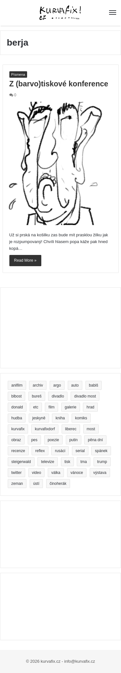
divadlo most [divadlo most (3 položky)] (85, 396)
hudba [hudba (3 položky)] (16, 418)
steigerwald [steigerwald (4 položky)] (21, 461)
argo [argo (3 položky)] (57, 385)
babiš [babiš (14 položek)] (93, 385)
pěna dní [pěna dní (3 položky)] (95, 440)
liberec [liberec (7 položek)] (70, 429)
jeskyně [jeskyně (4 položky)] (38, 418)
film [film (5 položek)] (51, 407)
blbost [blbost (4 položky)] (16, 396)
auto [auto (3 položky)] (75, 385)
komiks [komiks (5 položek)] (81, 418)
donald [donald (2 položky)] (17, 407)
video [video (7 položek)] (36, 472)
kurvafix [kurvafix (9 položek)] (18, 429)
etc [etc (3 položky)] (35, 407)
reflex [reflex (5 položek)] (40, 451)
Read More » (25, 260)
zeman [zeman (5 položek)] (17, 483)
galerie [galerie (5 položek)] (70, 407)
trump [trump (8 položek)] (102, 461)
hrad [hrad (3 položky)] (90, 407)
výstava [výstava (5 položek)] (99, 472)
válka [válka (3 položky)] (55, 472)
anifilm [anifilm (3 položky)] (17, 385)
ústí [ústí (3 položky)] (36, 483)
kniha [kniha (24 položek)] (60, 418)
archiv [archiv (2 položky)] (38, 385)
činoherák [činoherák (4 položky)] (58, 483)
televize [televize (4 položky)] (47, 461)
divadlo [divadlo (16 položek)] (58, 396)
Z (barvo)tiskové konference (58, 84)
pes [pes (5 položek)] (34, 440)
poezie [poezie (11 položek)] (53, 440)
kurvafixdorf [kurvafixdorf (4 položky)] (45, 429)
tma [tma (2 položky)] (83, 461)
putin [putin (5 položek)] (73, 440)
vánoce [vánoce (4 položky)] (77, 472)
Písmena (18, 74)
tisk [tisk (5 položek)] (67, 461)
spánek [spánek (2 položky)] (101, 451)
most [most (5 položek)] (91, 429)
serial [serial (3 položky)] (80, 451)
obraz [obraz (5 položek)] (16, 440)
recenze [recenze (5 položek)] (18, 451)
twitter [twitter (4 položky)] (16, 472)
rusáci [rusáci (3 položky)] (60, 451)
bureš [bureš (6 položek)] (37, 396)
